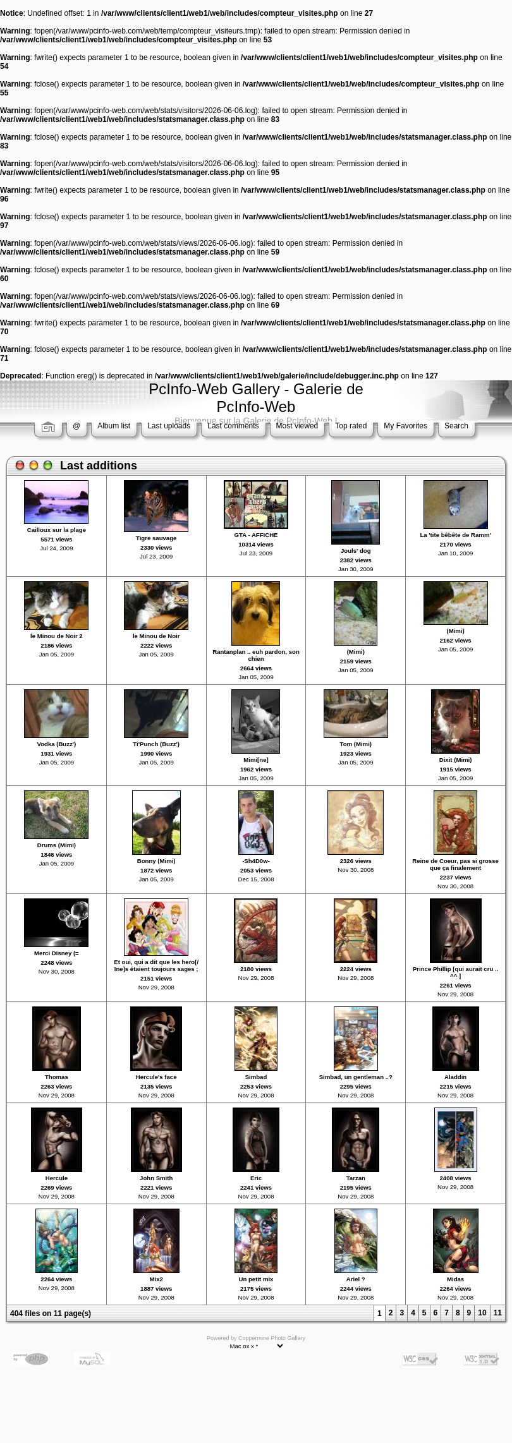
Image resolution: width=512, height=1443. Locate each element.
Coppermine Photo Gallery (271, 1338)
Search (456, 425)
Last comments (233, 425)
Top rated (351, 425)
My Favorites (405, 425)
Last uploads (168, 425)
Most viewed (297, 425)
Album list (113, 425)
